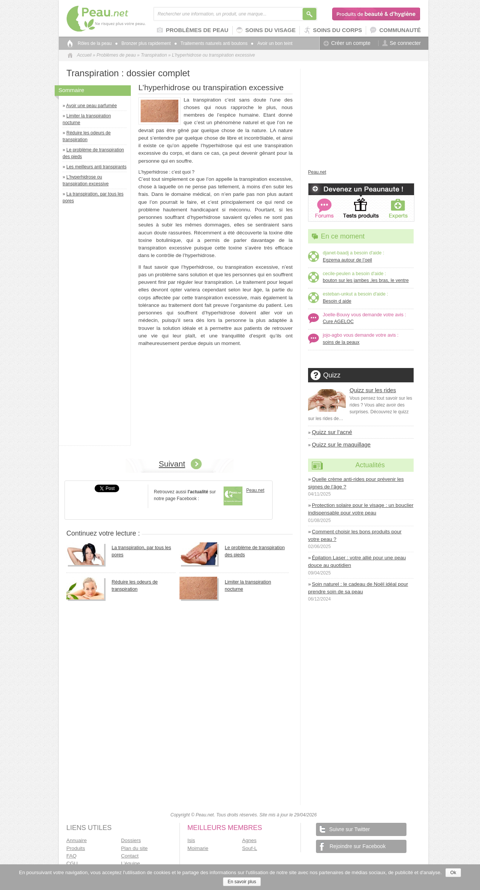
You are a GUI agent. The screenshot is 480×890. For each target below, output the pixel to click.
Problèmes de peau (192, 30)
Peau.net (118, 19)
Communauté (395, 30)
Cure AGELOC (338, 321)
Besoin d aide (337, 301)
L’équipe (130, 863)
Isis (191, 840)
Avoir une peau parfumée (91, 105)
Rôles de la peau (95, 43)
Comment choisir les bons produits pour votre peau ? (355, 535)
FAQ (71, 856)
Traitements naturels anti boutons (211, 43)
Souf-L (249, 848)
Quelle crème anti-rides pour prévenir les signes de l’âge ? (356, 483)
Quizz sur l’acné (332, 432)
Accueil (84, 55)
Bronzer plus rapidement (143, 43)
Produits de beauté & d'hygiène (376, 14)
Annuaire (76, 840)
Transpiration (154, 55)
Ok (453, 872)
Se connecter (401, 43)
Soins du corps (333, 30)
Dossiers (131, 840)
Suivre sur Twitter (345, 829)
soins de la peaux (341, 342)
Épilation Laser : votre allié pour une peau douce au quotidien (357, 561)
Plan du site (134, 848)
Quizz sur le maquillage (341, 444)
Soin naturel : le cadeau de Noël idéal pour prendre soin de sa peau (358, 587)
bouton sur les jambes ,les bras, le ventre (366, 280)
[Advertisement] (96, 326)
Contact (130, 856)
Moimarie (198, 848)
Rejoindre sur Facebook (353, 846)
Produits (75, 848)
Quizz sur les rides (373, 390)
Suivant (172, 463)
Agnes (249, 840)
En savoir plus (242, 881)
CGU (72, 863)
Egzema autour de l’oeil (347, 260)
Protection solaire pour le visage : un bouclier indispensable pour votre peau (360, 509)
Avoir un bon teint (271, 43)
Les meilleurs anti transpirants (96, 166)
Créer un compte (347, 43)
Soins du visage (266, 30)
